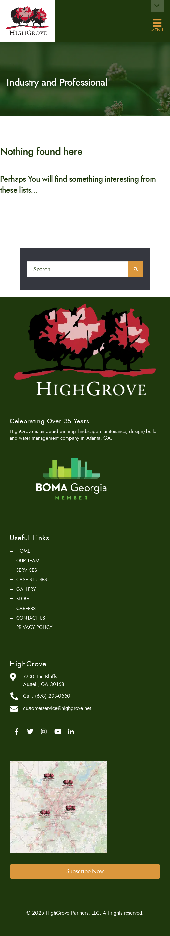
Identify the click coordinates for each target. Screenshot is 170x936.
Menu (157, 23)
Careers (26, 608)
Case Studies (31, 579)
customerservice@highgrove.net (57, 708)
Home (23, 551)
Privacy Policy (34, 627)
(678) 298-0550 (52, 695)
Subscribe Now (85, 871)
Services (26, 570)
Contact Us (30, 618)
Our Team (27, 561)
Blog (22, 599)
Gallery (26, 589)
